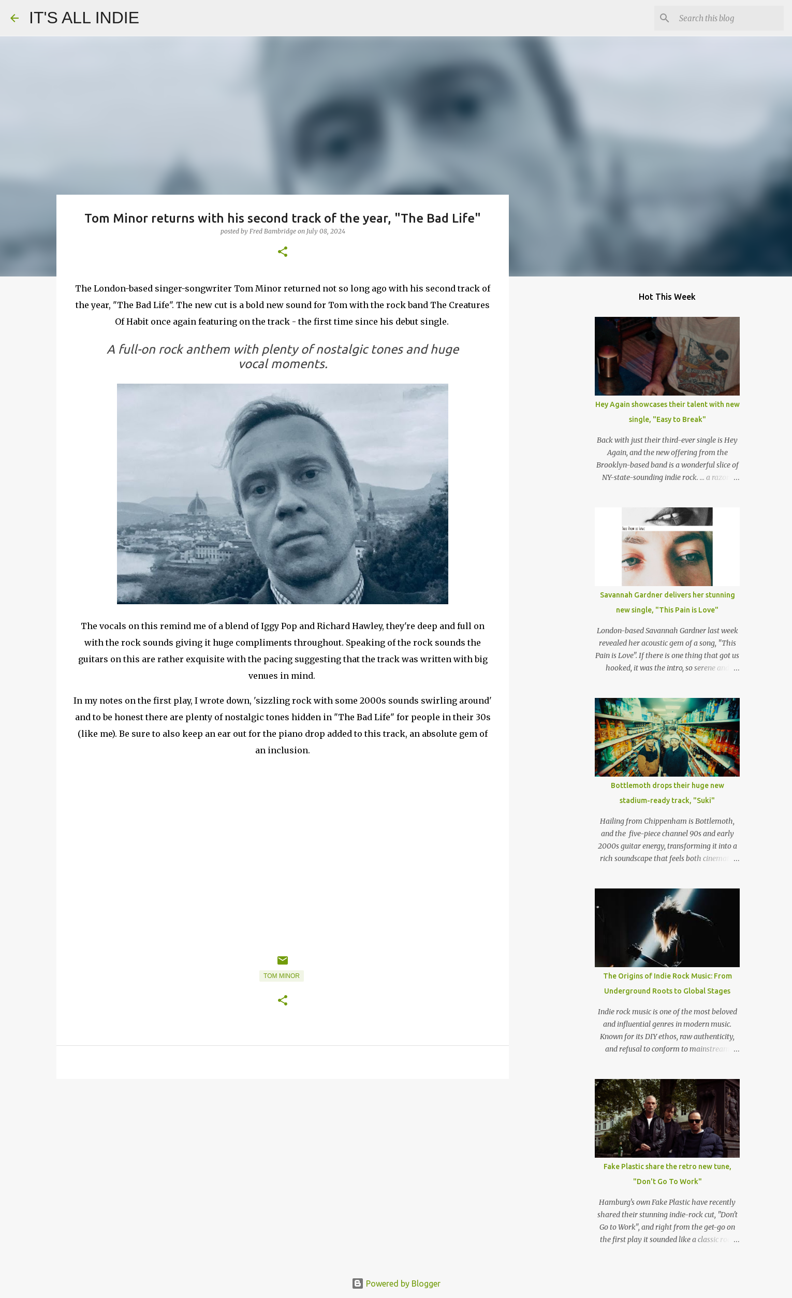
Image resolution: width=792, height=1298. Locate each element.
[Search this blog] (729, 18)
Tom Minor (281, 976)
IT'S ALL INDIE (84, 17)
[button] (282, 252)
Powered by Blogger (396, 1283)
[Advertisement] (282, 1167)
